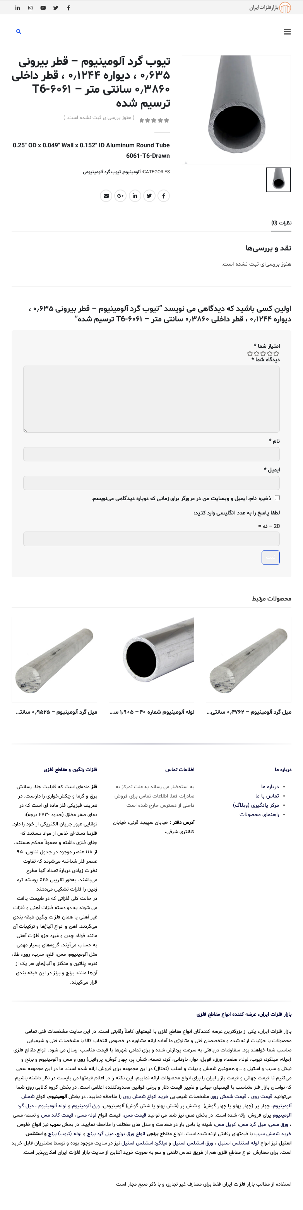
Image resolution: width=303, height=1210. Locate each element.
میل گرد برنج (100, 1132)
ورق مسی (278, 1123)
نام (274, 441)
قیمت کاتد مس (57, 1114)
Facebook (163, 196)
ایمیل (272, 470)
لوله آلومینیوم (52, 1104)
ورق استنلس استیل (193, 1142)
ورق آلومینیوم (86, 1104)
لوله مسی (86, 1114)
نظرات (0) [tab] (281, 223)
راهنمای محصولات (259, 813)
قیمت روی (261, 1095)
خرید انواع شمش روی (145, 1095)
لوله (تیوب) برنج (65, 1132)
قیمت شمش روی (229, 1095)
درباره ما (270, 785)
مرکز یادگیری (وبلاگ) (256, 804)
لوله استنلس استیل (238, 1142)
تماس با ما (267, 795)
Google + (120, 196)
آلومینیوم (131, 172)
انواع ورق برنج (130, 1132)
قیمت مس (135, 1114)
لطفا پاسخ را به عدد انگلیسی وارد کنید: (236, 513)
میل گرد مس (252, 1123)
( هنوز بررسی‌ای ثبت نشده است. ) (99, 117)
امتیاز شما (267, 346)
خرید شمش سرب (272, 1132)
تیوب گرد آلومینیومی (102, 172)
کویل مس (225, 1123)
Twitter (149, 196)
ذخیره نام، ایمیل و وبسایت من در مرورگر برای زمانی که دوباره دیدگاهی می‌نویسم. (181, 498)
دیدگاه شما (266, 360)
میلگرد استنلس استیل (144, 1142)
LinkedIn (135, 196)
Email (106, 196)
